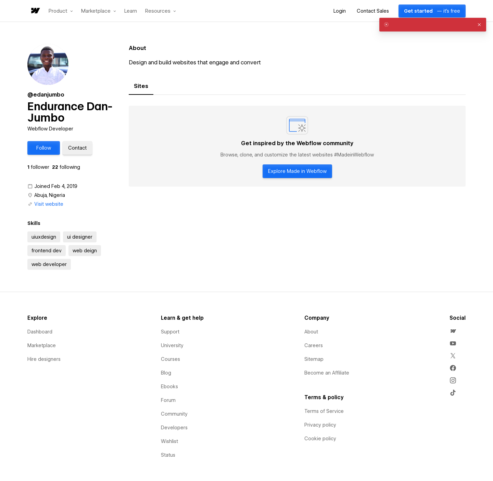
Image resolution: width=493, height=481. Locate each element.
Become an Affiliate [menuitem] (326, 373)
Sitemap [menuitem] (314, 359)
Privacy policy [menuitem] (320, 425)
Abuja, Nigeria (49, 195)
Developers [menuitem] (174, 427)
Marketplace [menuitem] (41, 345)
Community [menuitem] (174, 414)
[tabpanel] (297, 146)
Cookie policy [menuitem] (320, 438)
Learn (130, 11)
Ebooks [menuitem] (169, 386)
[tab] (141, 86)
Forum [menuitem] (168, 400)
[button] (61, 11)
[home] (34, 11)
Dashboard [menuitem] (39, 331)
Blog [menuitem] (166, 373)
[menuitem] (453, 331)
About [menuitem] (311, 331)
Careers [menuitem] (313, 345)
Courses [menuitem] (170, 359)
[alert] (432, 24)
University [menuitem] (172, 345)
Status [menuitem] (168, 455)
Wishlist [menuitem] (169, 441)
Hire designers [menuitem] (44, 359)
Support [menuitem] (170, 331)
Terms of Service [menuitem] (324, 411)
